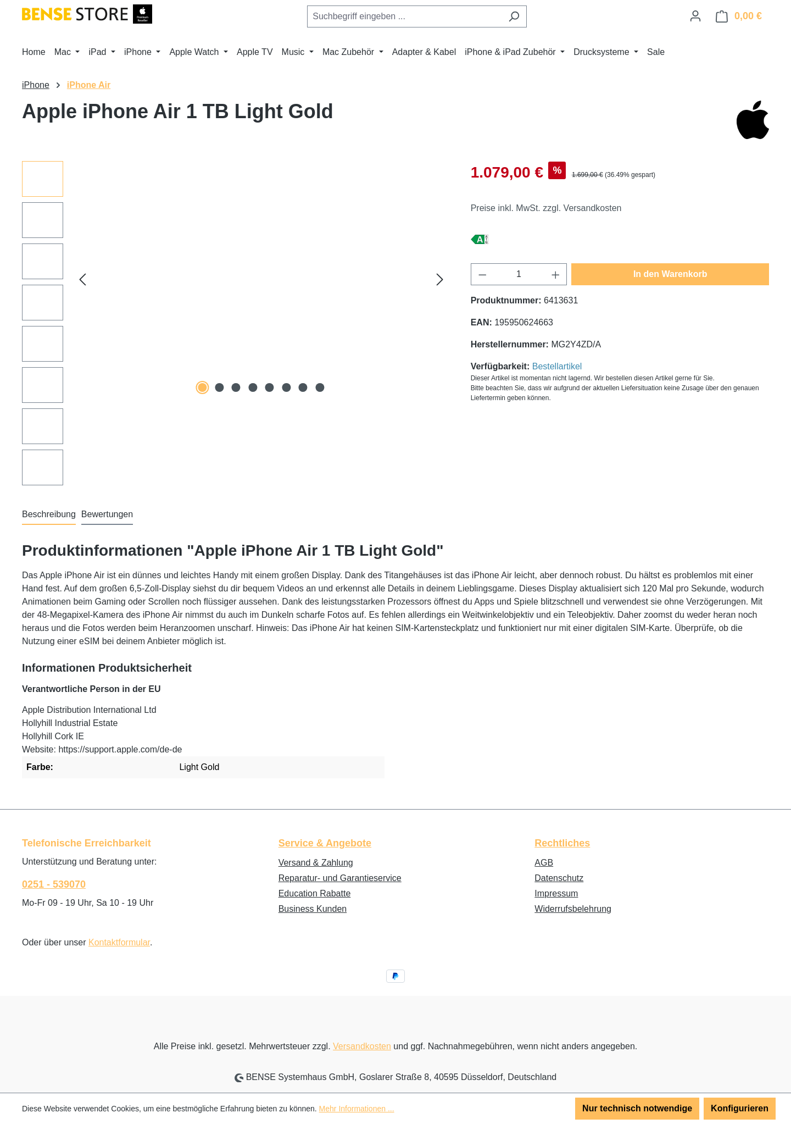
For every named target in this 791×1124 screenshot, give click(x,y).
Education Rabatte (314, 893)
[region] (235, 323)
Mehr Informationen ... (356, 1108)
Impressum (556, 893)
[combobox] (404, 16)
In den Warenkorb (670, 274)
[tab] (49, 515)
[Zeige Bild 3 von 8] (236, 387)
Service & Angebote (324, 843)
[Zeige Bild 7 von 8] (303, 387)
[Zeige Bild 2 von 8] (219, 387)
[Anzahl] (519, 274)
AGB (543, 862)
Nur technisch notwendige (637, 1108)
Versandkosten (362, 1046)
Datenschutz (558, 878)
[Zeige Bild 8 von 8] (319, 387)
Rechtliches (562, 843)
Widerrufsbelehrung (572, 908)
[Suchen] (514, 16)
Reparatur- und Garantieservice (340, 878)
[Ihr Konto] (695, 16)
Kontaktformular (119, 942)
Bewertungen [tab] (107, 514)
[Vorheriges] (82, 279)
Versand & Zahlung (315, 862)
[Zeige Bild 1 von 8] (202, 387)
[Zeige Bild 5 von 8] (269, 387)
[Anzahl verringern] (482, 274)
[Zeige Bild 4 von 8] (252, 387)
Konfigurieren (739, 1108)
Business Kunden (312, 908)
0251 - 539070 (54, 884)
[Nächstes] (440, 279)
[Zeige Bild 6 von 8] (286, 387)
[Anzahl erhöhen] (555, 274)
